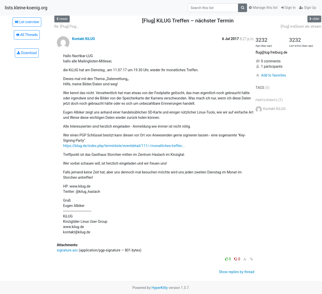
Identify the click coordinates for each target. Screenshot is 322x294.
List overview (27, 22)
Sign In (288, 8)
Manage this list (263, 8)
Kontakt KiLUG (83, 39)
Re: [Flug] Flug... (66, 26)
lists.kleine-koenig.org (26, 7)
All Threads (26, 35)
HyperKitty (159, 288)
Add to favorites (271, 75)
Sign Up (307, 8)
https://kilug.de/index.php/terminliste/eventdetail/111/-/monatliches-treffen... (124, 146)
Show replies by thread (236, 272)
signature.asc (67, 250)
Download (27, 53)
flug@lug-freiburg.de (271, 52)
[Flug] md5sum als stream (301, 26)
